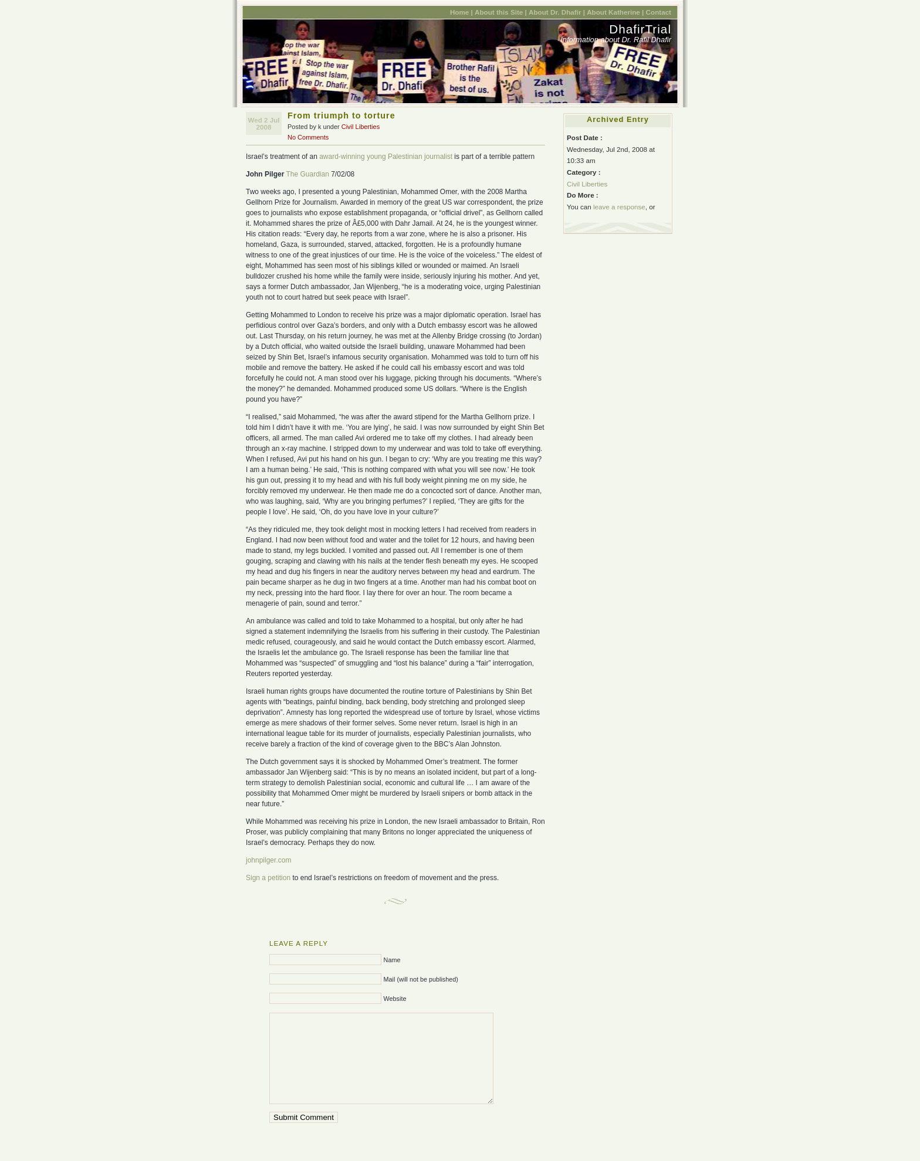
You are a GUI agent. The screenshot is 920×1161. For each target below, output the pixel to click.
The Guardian (307, 174)
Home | (461, 12)
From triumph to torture (341, 115)
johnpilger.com (268, 860)
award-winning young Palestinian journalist (385, 156)
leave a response (619, 207)
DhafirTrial (640, 29)
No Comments (308, 137)
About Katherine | (615, 12)
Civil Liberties (360, 126)
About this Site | (501, 12)
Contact (658, 12)
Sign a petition (268, 878)
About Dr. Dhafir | (557, 12)
